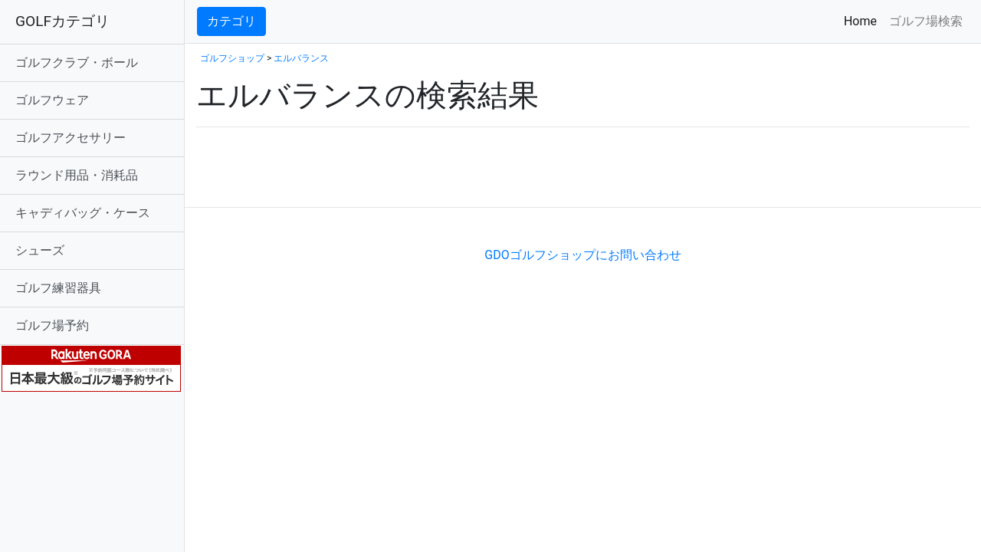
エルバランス (301, 58)
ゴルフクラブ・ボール (76, 62)
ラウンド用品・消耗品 (76, 175)
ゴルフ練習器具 (58, 288)
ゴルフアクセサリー (70, 137)
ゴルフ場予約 (52, 325)
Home (863, 20)
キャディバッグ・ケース (82, 212)
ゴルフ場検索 (926, 21)
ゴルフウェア (52, 100)
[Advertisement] (375, 183)
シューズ (39, 250)
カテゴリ (231, 21)
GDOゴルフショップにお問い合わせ (582, 255)
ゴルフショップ (232, 58)
